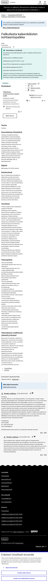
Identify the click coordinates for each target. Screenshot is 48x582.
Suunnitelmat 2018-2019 (15, 15)
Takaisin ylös (41, 547)
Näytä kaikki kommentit (9, 387)
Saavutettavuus (6, 479)
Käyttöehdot (5, 486)
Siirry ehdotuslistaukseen (10, 28)
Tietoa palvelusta (6, 483)
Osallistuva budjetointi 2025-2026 (11, 514)
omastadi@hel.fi (6, 498)
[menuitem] (16, 379)
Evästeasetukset (19, 543)
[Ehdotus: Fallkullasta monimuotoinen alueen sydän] (12, 105)
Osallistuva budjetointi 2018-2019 (11, 524)
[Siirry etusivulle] (9, 2)
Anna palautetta (11, 502)
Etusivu (3, 15)
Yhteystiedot (5, 476)
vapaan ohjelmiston (19, 532)
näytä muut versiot (35, 97)
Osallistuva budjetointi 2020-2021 (11, 521)
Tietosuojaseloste (6, 489)
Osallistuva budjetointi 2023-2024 (11, 517)
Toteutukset (5, 511)
